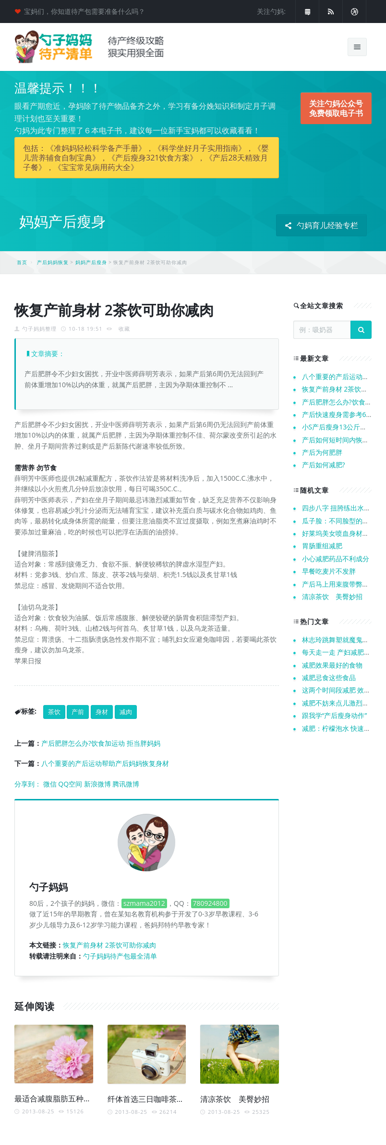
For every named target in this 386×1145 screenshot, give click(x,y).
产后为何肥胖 (322, 452)
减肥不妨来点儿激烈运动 (339, 702)
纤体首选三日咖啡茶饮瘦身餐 (157, 1099)
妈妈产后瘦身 (91, 262)
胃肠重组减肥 (322, 545)
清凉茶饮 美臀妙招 (234, 1099)
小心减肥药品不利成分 (335, 558)
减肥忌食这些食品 (329, 677)
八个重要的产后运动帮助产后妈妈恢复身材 (105, 763)
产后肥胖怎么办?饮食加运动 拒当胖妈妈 (100, 743)
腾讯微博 (125, 783)
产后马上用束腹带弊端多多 (342, 584)
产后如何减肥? (323, 464)
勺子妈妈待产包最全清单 (120, 955)
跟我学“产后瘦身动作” (334, 715)
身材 (102, 711)
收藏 (124, 328)
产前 (78, 711)
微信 (50, 783)
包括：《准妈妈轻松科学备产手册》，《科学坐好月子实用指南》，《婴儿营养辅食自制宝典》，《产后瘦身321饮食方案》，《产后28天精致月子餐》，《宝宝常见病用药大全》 (146, 158)
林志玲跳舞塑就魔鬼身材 (339, 639)
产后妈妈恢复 (53, 262)
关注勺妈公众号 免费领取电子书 (336, 108)
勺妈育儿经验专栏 (321, 225)
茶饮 (54, 711)
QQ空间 (70, 783)
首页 (22, 262)
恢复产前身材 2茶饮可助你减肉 (109, 944)
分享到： (27, 783)
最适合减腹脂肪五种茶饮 (56, 1098)
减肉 (126, 711)
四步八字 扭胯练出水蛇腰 (340, 507)
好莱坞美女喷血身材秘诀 (339, 533)
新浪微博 (97, 783)
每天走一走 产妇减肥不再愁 (343, 652)
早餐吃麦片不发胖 (329, 571)
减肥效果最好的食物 (332, 665)
